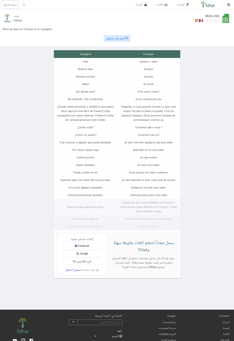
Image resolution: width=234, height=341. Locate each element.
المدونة (226, 328)
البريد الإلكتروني (82, 261)
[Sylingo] (207, 4)
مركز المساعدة (169, 322)
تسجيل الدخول (10, 4)
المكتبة (226, 333)
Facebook (82, 245)
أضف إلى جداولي (117, 38)
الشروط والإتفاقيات (167, 333)
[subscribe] (73, 322)
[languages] (106, 336)
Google (82, 253)
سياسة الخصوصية (167, 328)
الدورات (225, 322)
